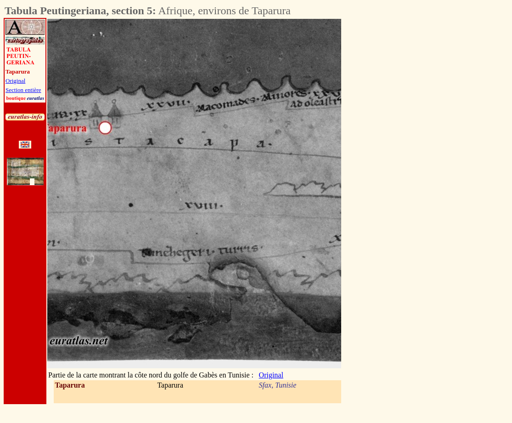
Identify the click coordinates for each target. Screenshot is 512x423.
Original (15, 80)
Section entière (23, 89)
